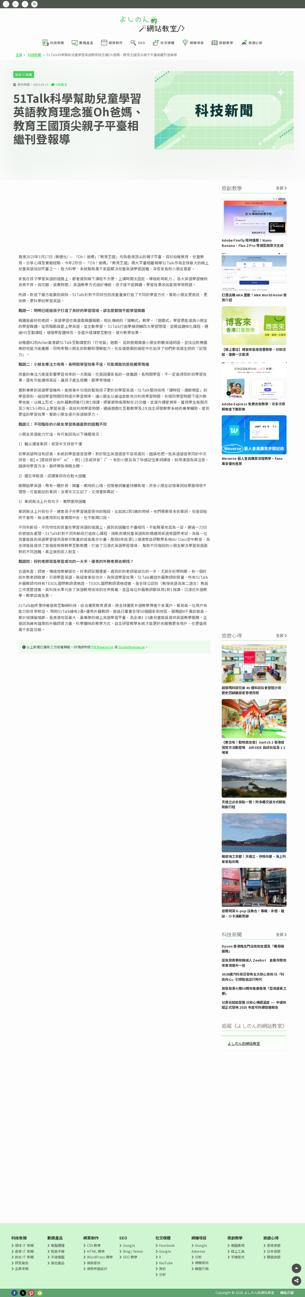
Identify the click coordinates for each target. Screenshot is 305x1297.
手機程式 (237, 1256)
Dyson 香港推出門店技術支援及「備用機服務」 (253, 949)
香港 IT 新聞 (24, 1251)
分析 (162, 1274)
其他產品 (57, 1262)
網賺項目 (199, 1238)
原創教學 (235, 1238)
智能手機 (57, 1251)
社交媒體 (163, 1238)
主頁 (19, 54)
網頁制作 (91, 1238)
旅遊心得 (271, 1238)
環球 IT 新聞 (24, 1245)
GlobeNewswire (131, 646)
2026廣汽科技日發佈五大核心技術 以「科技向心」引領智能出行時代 (253, 977)
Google (129, 1245)
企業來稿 (21, 1268)
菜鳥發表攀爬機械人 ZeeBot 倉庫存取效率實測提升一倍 (254, 963)
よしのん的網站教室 (244, 1043)
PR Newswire (102, 646)
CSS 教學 (94, 1245)
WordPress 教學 (100, 1256)
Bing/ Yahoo (133, 1251)
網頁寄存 (94, 1262)
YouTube (166, 1262)
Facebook (167, 1245)
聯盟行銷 (201, 1268)
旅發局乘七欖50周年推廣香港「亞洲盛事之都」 (254, 991)
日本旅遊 (273, 1251)
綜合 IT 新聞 (23, 74)
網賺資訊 (201, 1262)
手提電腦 (57, 1256)
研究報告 (21, 1262)
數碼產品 (55, 1238)
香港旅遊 (273, 1245)
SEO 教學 (130, 1256)
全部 (279, 188)
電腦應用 (237, 1245)
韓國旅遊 (273, 1256)
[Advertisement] (114, 217)
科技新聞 (34, 54)
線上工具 (237, 1251)
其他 (162, 1268)
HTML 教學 (96, 1251)
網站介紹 (287, 1292)
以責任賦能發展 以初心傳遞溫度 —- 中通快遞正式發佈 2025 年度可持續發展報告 (254, 1005)
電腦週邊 (57, 1245)
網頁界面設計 (97, 1268)
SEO (123, 1238)
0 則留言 (61, 84)
